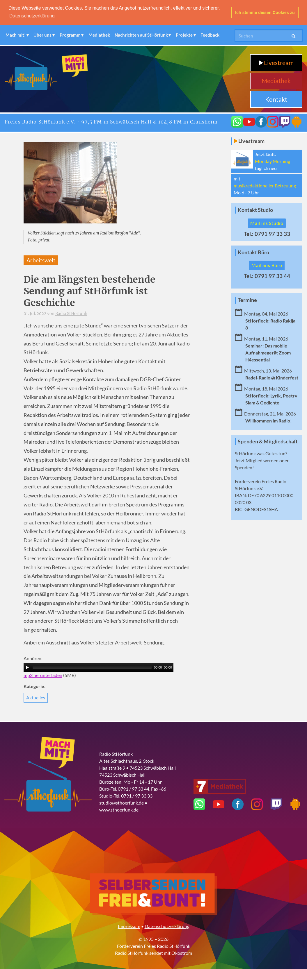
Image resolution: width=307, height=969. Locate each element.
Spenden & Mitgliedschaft (268, 441)
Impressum (129, 926)
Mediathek (99, 34)
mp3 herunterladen (43, 675)
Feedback (209, 34)
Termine (247, 300)
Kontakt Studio (255, 210)
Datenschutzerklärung (167, 926)
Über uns (42, 34)
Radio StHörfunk (71, 313)
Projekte (184, 34)
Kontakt (276, 99)
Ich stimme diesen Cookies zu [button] (265, 12)
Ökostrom (181, 953)
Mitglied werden (262, 460)
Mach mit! (16, 34)
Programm (70, 34)
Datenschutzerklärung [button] (32, 15)
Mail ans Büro (266, 265)
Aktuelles (35, 697)
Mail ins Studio (266, 223)
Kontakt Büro (253, 252)
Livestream (276, 62)
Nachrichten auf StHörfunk (141, 34)
